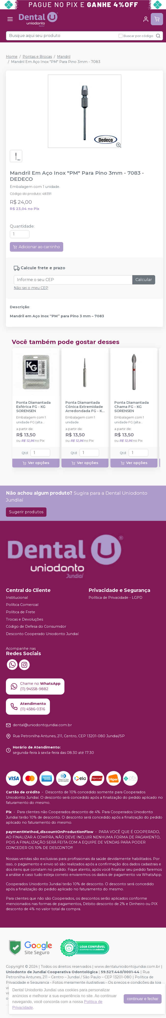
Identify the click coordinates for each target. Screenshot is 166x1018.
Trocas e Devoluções (24, 619)
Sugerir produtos (26, 512)
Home (11, 56)
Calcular (144, 279)
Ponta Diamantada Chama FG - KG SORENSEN (131, 407)
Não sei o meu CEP (31, 288)
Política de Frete (20, 612)
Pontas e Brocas (37, 56)
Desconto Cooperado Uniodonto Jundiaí (42, 634)
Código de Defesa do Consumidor (36, 626)
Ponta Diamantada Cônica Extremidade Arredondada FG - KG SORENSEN (85, 407)
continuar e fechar (142, 999)
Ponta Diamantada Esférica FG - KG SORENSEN (33, 407)
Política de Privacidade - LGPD (115, 597)
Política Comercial (22, 604)
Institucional (17, 597)
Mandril (63, 56)
